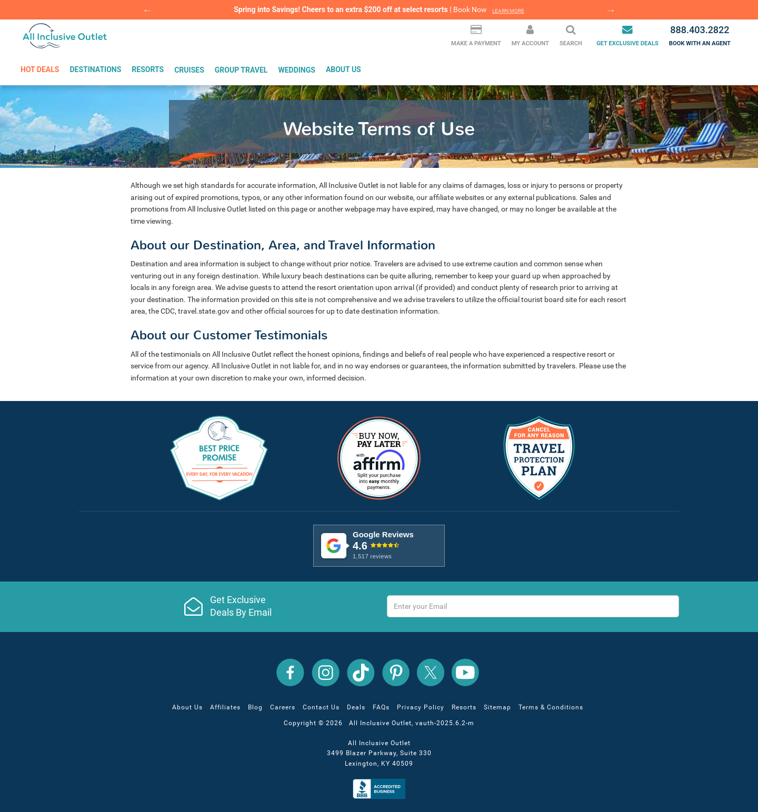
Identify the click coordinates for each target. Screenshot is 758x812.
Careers (282, 707)
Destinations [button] (95, 69)
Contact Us (321, 707)
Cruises (189, 69)
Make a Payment (476, 35)
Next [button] (610, 10)
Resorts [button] (148, 69)
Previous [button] (147, 10)
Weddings (296, 69)
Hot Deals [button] (40, 69)
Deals (356, 707)
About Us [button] (343, 69)
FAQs (381, 707)
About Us (187, 707)
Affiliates (225, 707)
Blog (255, 707)
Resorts (464, 707)
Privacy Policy (420, 707)
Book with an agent (700, 35)
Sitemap (497, 707)
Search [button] (571, 35)
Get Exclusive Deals (627, 35)
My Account (530, 35)
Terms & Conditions (550, 707)
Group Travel (241, 69)
